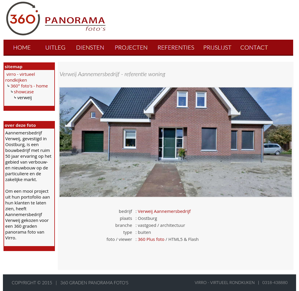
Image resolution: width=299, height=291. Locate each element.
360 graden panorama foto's (94, 282)
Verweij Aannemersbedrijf (164, 211)
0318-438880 (275, 282)
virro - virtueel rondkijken (20, 77)
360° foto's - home (29, 86)
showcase (24, 91)
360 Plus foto (151, 239)
